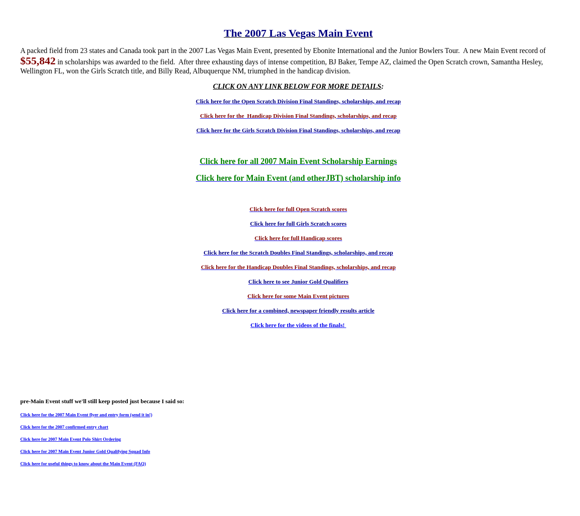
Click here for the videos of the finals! (298, 325)
